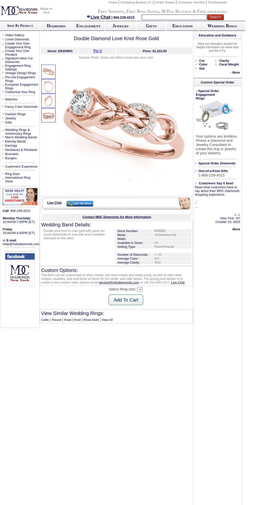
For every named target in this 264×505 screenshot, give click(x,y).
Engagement (88, 25)
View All (107, 320)
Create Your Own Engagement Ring (18, 45)
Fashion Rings (15, 114)
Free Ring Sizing (143, 11)
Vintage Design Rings (20, 73)
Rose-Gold (91, 320)
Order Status (165, 2)
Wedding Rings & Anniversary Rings (18, 131)
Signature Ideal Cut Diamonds (19, 60)
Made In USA (46, 10)
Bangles (11, 158)
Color (203, 64)
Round (56, 320)
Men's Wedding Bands (21, 137)
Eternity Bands (15, 141)
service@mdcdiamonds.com (119, 282)
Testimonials (217, 2)
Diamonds (56, 25)
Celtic (45, 320)
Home (113, 2)
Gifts (151, 25)
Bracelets (11, 154)
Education (182, 25)
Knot (77, 320)
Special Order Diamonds (217, 163)
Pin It (97, 51)
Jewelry (121, 25)
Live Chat (98, 17)
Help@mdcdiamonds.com (21, 244)
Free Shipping (111, 11)
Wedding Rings (222, 25)
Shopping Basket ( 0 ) (137, 2)
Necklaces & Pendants (21, 150)
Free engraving (212, 11)
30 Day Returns (176, 11)
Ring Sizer (12, 174)
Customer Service (191, 2)
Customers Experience (21, 166)
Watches (11, 99)
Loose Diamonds (17, 39)
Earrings (11, 145)
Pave (67, 320)
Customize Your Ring (20, 92)
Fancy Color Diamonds (21, 107)
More (236, 72)
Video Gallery (14, 35)
